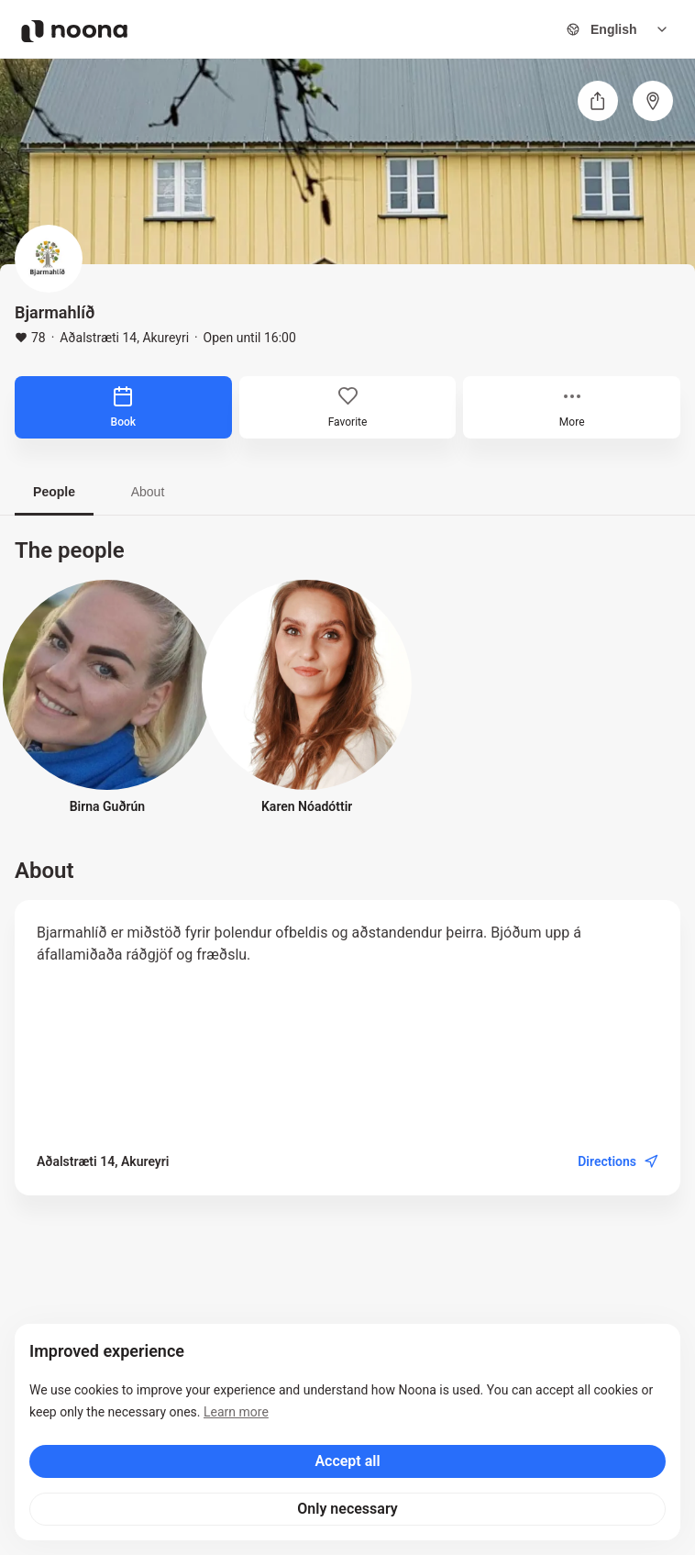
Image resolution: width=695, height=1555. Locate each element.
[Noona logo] (74, 31)
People (54, 491)
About (148, 491)
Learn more (236, 1412)
